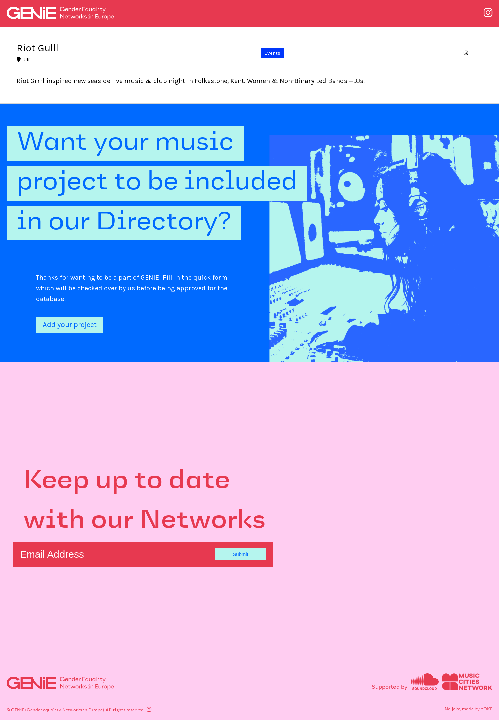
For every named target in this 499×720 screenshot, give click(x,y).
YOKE (486, 709)
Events (272, 53)
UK (23, 59)
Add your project (70, 324)
